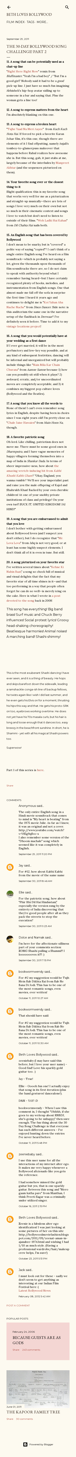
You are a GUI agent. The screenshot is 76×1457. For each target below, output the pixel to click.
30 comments (24, 1418)
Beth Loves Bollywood (29, 14)
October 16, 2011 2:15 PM (33, 1206)
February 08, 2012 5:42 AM (34, 1296)
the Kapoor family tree (33, 1412)
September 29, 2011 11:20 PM (35, 854)
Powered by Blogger (38, 1444)
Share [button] (9, 785)
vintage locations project (23, 326)
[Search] (67, 6)
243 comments (31, 1349)
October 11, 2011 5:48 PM (33, 1142)
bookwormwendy (31, 971)
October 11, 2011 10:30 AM (33, 1043)
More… (42, 22)
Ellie (21, 892)
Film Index (15, 22)
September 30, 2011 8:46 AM (35, 880)
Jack (22, 1270)
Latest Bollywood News (35, 1290)
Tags (30, 22)
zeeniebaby (27, 1154)
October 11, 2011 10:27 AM (33, 998)
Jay (21, 865)
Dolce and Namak (31, 937)
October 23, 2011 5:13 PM (33, 1258)
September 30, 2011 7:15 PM (35, 960)
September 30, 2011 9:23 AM (35, 926)
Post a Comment (18, 1305)
